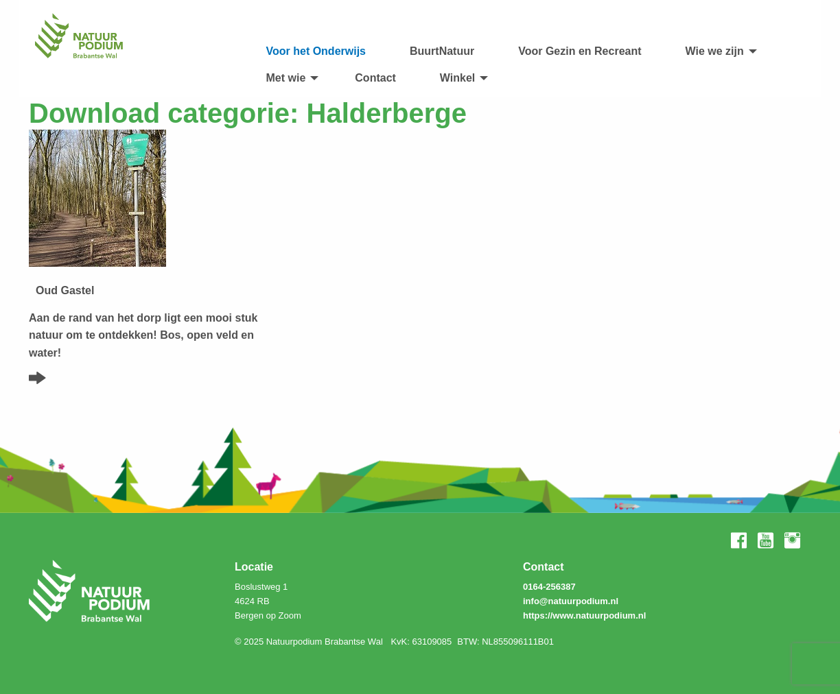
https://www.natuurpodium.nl (584, 615)
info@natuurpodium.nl (570, 601)
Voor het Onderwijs (316, 51)
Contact (375, 78)
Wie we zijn (715, 51)
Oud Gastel (65, 290)
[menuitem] (316, 51)
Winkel (457, 78)
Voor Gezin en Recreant (579, 51)
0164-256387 (549, 587)
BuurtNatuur (442, 51)
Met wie (286, 78)
